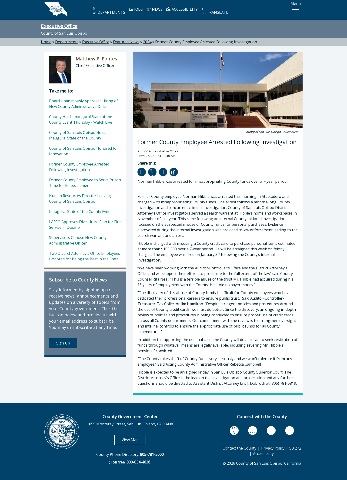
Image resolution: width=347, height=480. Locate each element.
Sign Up (63, 343)
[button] (295, 9)
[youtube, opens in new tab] (253, 430)
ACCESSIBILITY (182, 9)
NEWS (154, 9)
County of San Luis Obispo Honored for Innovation (83, 151)
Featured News (126, 41)
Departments (66, 41)
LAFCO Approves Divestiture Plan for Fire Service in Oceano (85, 224)
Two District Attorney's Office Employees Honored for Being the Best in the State (84, 256)
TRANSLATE (214, 11)
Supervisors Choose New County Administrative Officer (78, 240)
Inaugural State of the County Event (80, 211)
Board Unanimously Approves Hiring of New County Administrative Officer (83, 103)
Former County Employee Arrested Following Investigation (206, 41)
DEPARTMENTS (108, 11)
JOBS (136, 9)
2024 (147, 41)
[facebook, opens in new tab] (234, 430)
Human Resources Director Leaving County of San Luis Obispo (80, 198)
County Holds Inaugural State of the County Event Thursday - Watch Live (80, 119)
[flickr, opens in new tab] (271, 430)
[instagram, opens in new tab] (289, 430)
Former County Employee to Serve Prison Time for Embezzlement (85, 182)
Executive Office (59, 26)
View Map (134, 439)
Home (46, 41)
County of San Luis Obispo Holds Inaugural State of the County (77, 135)
